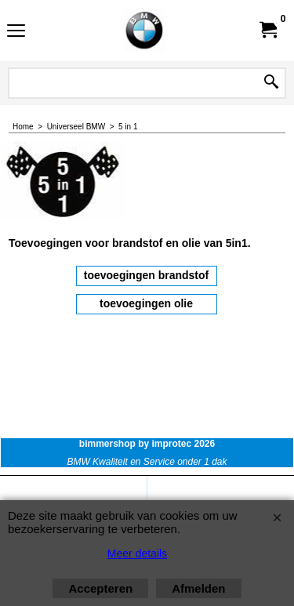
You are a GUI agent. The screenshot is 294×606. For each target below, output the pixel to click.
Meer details (137, 553)
